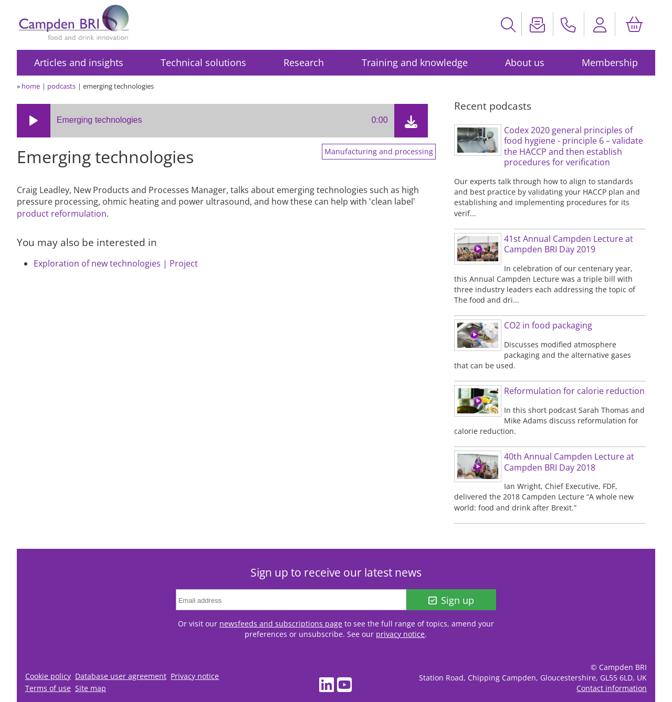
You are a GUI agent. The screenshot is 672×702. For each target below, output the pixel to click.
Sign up (451, 600)
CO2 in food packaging (548, 325)
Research (304, 62)
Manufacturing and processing (378, 152)
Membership (610, 62)
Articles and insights (78, 62)
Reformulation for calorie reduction (574, 391)
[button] (33, 120)
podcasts (61, 86)
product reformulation (62, 213)
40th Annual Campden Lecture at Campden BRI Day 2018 (569, 462)
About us (524, 62)
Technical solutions (203, 62)
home (31, 86)
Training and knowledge (415, 62)
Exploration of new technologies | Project (116, 263)
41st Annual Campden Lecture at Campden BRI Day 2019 (568, 244)
